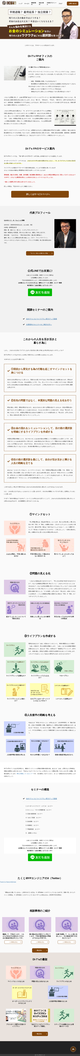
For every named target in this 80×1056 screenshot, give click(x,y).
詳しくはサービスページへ (38, 194)
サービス (26, 3)
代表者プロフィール (51, 3)
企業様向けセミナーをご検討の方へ (39, 324)
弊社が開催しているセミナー (25, 773)
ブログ (60, 3)
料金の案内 (41, 3)
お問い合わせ (72, 3)
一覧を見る (39, 950)
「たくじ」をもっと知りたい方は (39, 253)
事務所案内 (33, 3)
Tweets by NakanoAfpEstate (8, 882)
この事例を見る (13, 942)
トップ (20, 3)
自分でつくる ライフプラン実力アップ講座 (41, 319)
